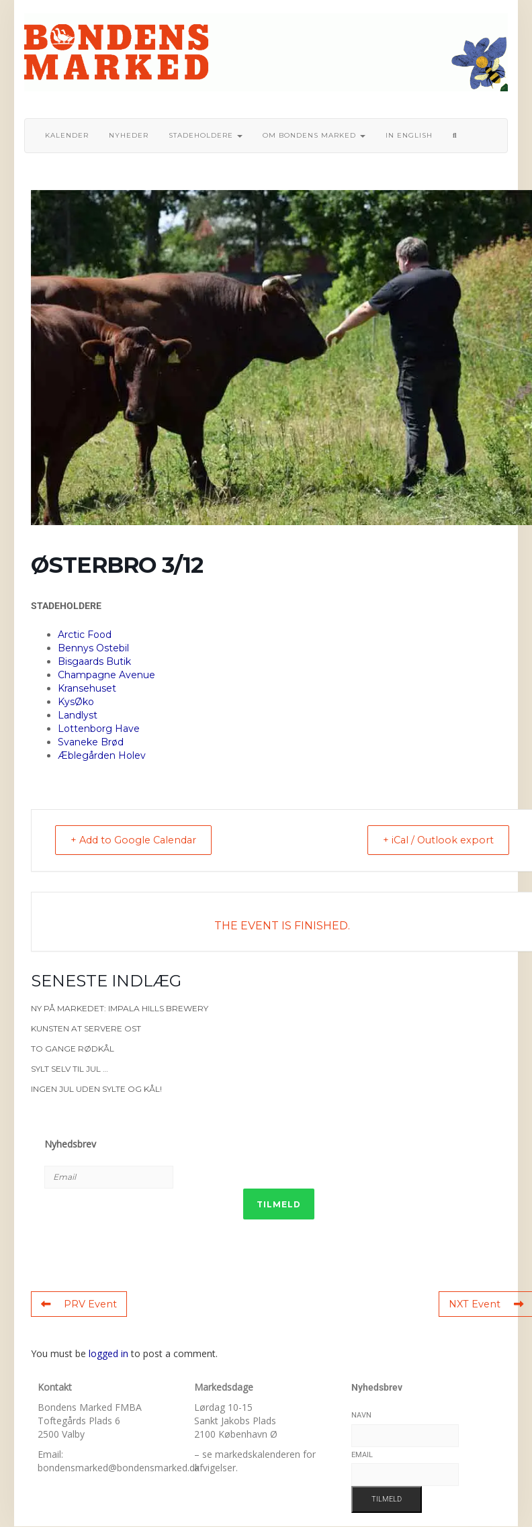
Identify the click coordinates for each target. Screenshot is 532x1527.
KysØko (76, 702)
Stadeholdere (205, 135)
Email (362, 1454)
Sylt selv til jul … (69, 1069)
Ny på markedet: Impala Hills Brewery (119, 1009)
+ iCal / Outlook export (432, 840)
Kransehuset (87, 688)
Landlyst (77, 715)
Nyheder (128, 135)
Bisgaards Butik (94, 661)
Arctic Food (85, 635)
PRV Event (78, 1305)
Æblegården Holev (102, 755)
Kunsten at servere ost (86, 1029)
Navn (361, 1416)
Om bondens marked (314, 135)
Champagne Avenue (106, 675)
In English (409, 135)
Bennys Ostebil (93, 648)
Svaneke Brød (91, 742)
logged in (108, 1354)
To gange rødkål (72, 1049)
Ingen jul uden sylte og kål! (96, 1089)
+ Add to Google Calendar (140, 840)
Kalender (67, 135)
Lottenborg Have (99, 729)
